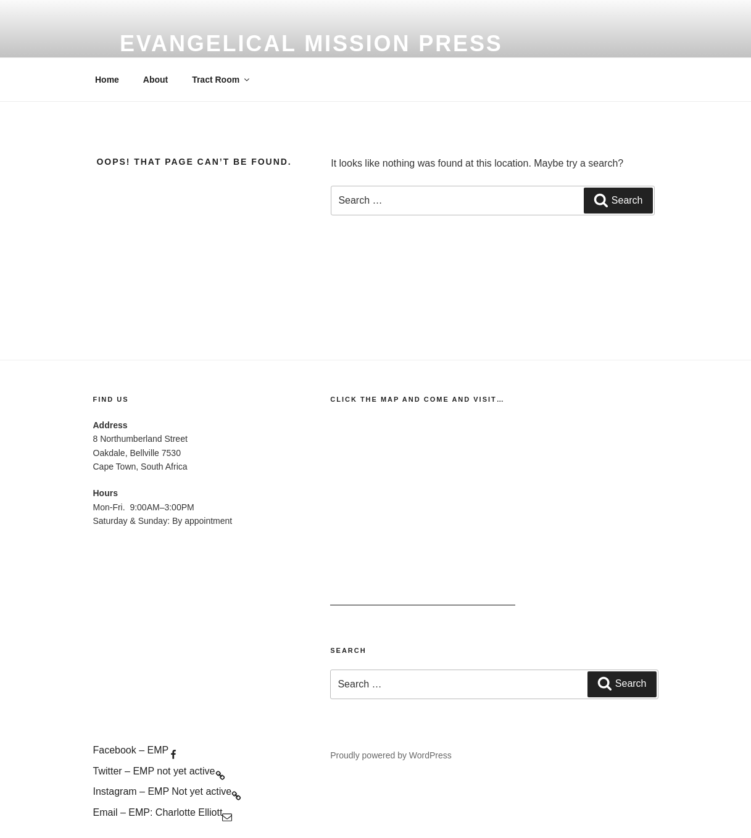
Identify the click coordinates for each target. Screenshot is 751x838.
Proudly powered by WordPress (391, 755)
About (155, 80)
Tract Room (221, 80)
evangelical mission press (311, 43)
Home (107, 80)
